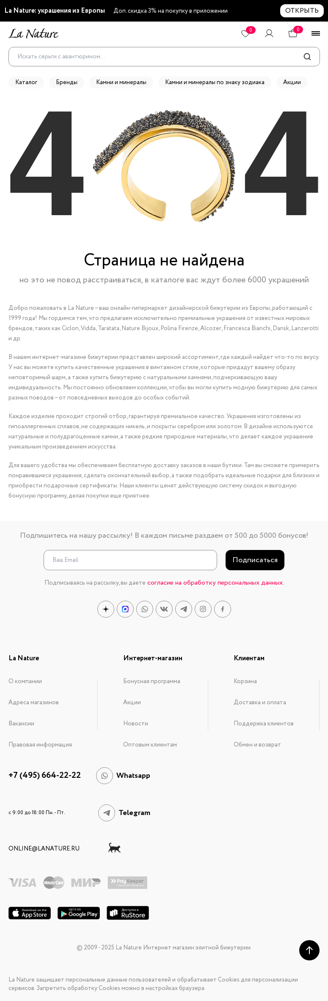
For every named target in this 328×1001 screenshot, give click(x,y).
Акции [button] (292, 82)
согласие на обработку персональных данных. (215, 583)
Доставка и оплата (260, 702)
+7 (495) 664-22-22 (44, 776)
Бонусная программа (151, 681)
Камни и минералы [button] (121, 82)
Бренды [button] (66, 82)
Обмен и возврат (257, 745)
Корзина (245, 681)
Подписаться (255, 560)
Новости (135, 723)
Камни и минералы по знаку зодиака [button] (215, 82)
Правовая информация (40, 745)
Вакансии (21, 723)
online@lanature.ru (44, 849)
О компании (25, 681)
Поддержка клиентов (264, 723)
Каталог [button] (26, 82)
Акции (132, 702)
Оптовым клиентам (150, 745)
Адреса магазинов (33, 702)
